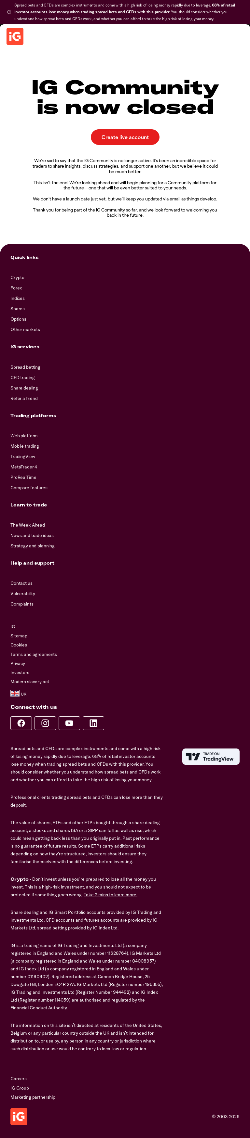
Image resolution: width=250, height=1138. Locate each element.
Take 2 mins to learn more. (110, 895)
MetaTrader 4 (23, 467)
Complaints (22, 604)
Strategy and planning (32, 546)
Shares (17, 309)
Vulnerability (22, 593)
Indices (17, 298)
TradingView (22, 456)
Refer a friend (24, 398)
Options (18, 319)
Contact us (21, 583)
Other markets (25, 329)
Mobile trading (24, 446)
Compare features (29, 488)
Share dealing (24, 388)
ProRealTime (23, 477)
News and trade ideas (32, 535)
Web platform (24, 436)
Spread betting (25, 367)
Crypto (17, 277)
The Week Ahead (27, 525)
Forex (16, 288)
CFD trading (22, 377)
